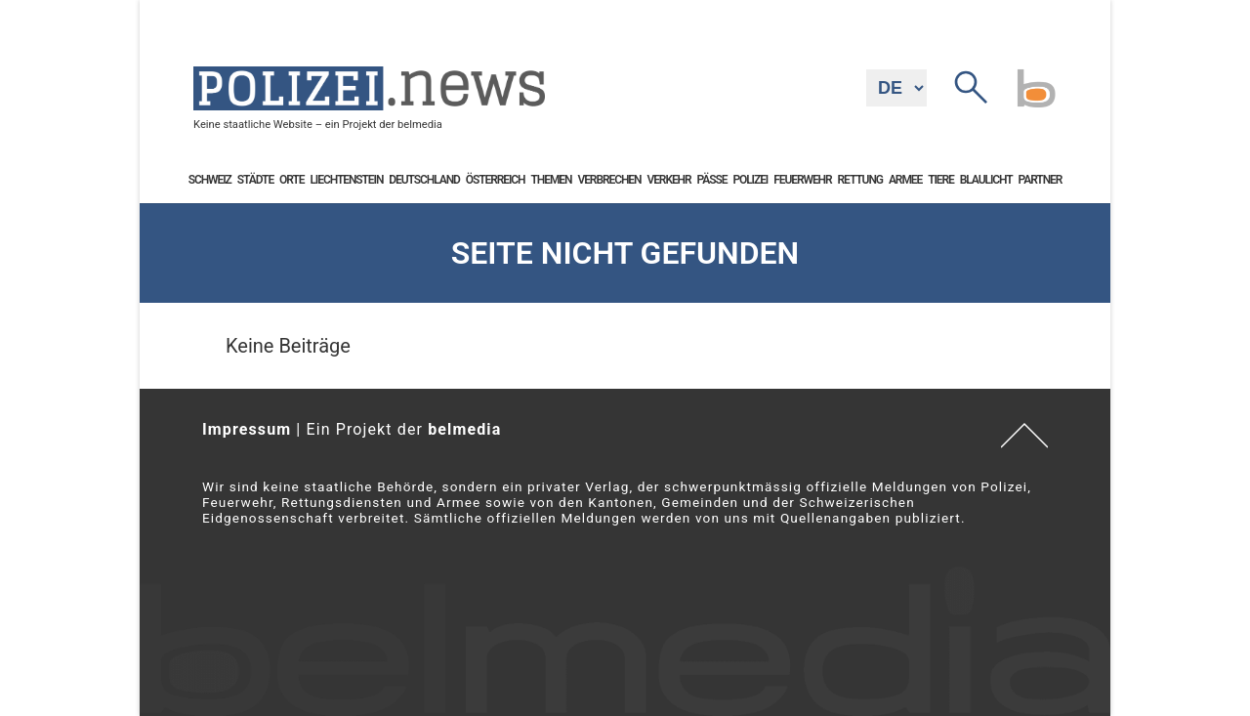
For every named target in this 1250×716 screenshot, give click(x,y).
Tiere (941, 180)
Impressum (246, 429)
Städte (255, 180)
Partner (1040, 180)
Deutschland (424, 180)
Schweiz (209, 180)
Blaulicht (986, 180)
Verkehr (668, 180)
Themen (551, 180)
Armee (905, 180)
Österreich (495, 180)
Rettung (860, 180)
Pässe (712, 180)
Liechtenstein (346, 180)
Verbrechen (609, 180)
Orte (291, 180)
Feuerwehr (802, 180)
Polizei (750, 180)
